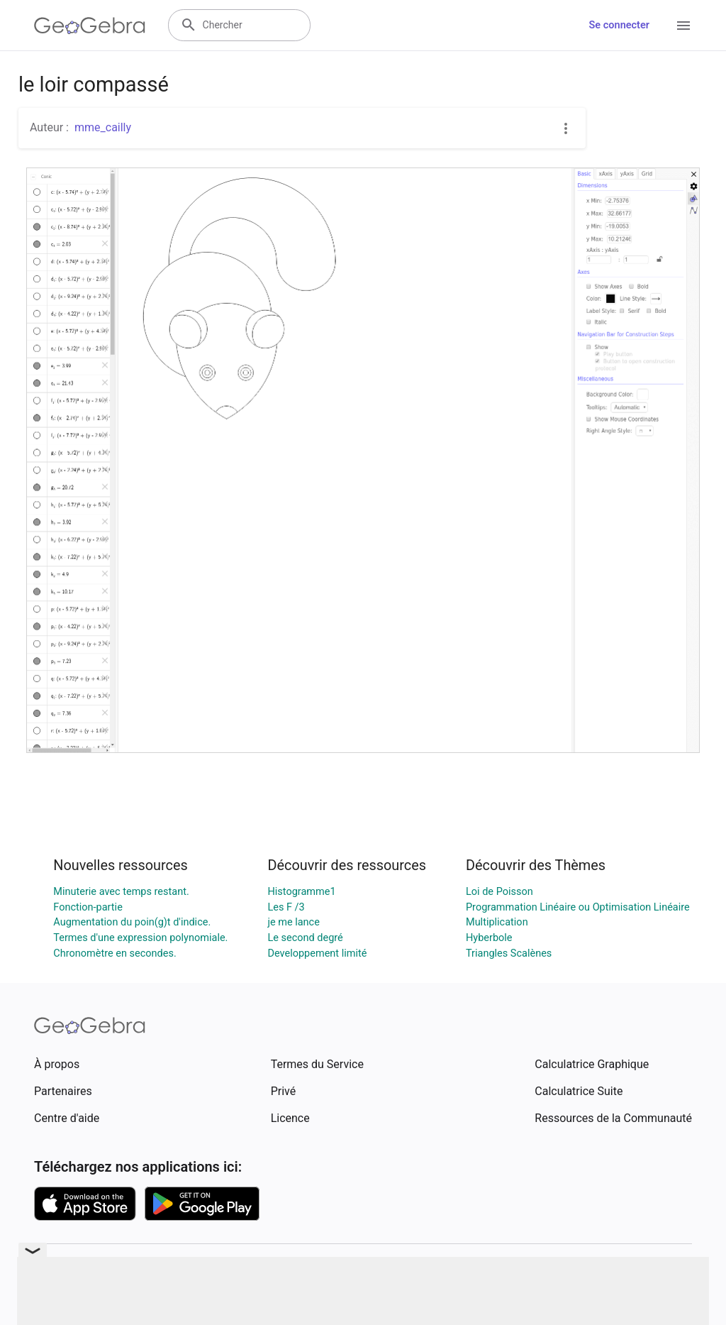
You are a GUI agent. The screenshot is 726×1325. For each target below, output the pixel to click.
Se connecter (619, 25)
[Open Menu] (683, 25)
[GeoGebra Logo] (89, 25)
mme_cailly (102, 127)
